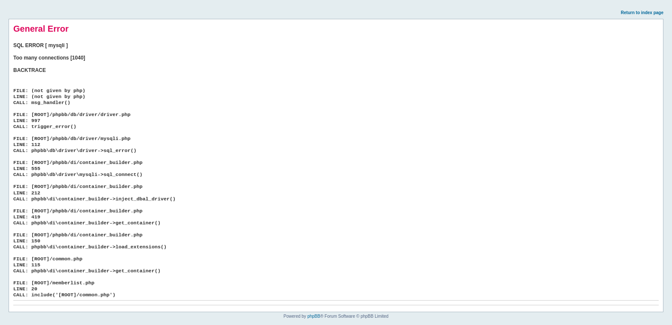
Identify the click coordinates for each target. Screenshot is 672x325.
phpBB (313, 316)
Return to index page (642, 12)
